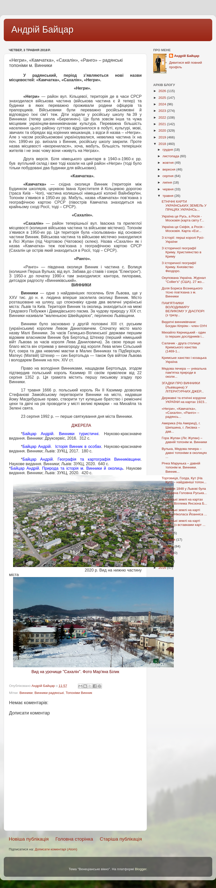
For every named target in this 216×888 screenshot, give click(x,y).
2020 (162, 130)
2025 (162, 98)
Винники (25, 693)
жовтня (169, 163)
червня (169, 189)
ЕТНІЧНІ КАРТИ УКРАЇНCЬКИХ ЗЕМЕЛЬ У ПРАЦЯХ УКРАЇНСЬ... (184, 205)
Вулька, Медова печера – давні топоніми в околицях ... (184, 453)
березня (169, 539)
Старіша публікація (121, 839)
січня (167, 553)
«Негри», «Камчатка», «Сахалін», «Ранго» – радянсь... (180, 413)
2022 (162, 117)
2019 (162, 137)
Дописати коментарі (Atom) (56, 849)
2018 (162, 144)
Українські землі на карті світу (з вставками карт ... (183, 523)
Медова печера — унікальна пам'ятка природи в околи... (184, 372)
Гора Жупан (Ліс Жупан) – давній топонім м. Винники (184, 440)
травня (168, 196)
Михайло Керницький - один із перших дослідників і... (184, 334)
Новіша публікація (29, 839)
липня (168, 182)
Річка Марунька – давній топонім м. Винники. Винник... (181, 467)
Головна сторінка (74, 839)
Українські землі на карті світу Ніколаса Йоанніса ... (184, 512)
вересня (169, 169)
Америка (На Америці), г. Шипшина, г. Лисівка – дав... (181, 427)
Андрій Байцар (42, 29)
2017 (162, 561)
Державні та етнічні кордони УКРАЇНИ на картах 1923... (184, 400)
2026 (162, 91)
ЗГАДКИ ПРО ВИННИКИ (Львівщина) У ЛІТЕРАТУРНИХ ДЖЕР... (183, 387)
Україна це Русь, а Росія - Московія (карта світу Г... (183, 218)
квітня (168, 533)
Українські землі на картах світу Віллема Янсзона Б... (184, 501)
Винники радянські (49, 693)
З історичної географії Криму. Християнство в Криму (181, 252)
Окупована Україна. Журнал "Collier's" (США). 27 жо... (184, 280)
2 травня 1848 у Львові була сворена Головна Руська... (184, 491)
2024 (162, 104)
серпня (169, 176)
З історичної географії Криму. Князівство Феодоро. (179, 267)
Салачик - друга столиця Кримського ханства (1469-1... (181, 347)
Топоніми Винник (79, 693)
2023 (162, 111)
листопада (171, 156)
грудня (168, 149)
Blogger (140, 869)
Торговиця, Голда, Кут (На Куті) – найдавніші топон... (184, 480)
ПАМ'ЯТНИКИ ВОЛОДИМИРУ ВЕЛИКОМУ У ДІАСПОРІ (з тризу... (183, 309)
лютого (168, 546)
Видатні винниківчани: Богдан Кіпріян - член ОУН (184, 324)
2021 (162, 124)
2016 (162, 568)
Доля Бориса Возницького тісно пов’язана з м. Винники (182, 292)
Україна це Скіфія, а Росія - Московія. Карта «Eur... (183, 229)
